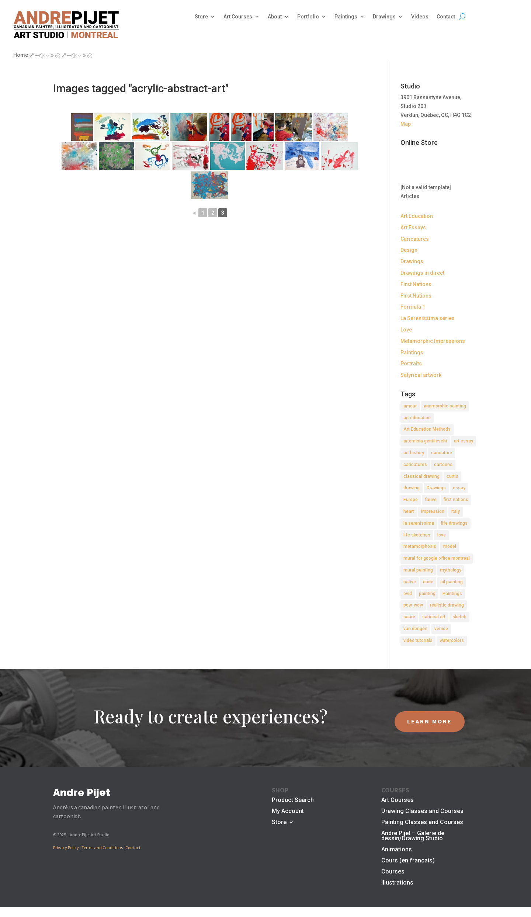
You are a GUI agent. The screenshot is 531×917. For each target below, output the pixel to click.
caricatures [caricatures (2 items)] (415, 464)
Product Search (293, 800)
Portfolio (308, 17)
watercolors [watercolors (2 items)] (452, 640)
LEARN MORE (429, 721)
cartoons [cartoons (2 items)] (443, 464)
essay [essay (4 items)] (459, 487)
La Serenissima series (427, 318)
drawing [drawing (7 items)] (411, 487)
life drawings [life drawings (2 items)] (454, 523)
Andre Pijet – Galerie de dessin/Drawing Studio (412, 836)
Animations (396, 850)
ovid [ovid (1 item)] (407, 593)
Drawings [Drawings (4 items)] (436, 487)
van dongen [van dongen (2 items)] (415, 628)
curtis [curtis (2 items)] (452, 476)
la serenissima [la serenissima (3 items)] (418, 523)
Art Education (416, 216)
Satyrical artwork (420, 375)
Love (406, 330)
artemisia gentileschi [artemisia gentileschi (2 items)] (425, 441)
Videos (419, 17)
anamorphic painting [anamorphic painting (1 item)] (445, 406)
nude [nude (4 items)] (428, 581)
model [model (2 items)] (449, 546)
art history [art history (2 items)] (413, 452)
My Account (288, 811)
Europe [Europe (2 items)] (410, 499)
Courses (393, 872)
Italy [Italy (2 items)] (455, 511)
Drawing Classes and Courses (422, 811)
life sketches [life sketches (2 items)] (416, 535)
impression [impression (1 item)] (432, 511)
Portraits (411, 364)
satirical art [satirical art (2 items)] (433, 616)
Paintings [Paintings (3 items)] (452, 593)
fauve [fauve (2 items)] (431, 499)
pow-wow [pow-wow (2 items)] (413, 605)
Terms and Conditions (102, 847)
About (275, 17)
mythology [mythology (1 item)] (450, 570)
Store (201, 17)
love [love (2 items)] (441, 535)
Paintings (345, 17)
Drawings (384, 17)
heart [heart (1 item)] (408, 511)
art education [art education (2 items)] (417, 417)
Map (405, 124)
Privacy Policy (66, 847)
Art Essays (413, 227)
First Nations (415, 284)
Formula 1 (412, 307)
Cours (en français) (408, 861)
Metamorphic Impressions (432, 341)
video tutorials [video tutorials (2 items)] (418, 640)
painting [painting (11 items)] (427, 593)
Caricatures (414, 239)
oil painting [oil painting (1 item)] (451, 581)
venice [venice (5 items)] (441, 628)
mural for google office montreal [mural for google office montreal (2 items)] (436, 558)
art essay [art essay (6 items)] (463, 441)
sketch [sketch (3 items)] (459, 616)
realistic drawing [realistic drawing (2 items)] (447, 605)
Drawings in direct (422, 273)
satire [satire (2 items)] (409, 616)
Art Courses (237, 17)
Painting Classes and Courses (422, 823)
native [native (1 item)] (409, 581)
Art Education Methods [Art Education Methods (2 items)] (427, 429)
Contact (446, 17)
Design (408, 250)
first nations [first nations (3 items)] (456, 499)
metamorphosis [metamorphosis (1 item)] (419, 546)
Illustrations (397, 883)
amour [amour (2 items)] (410, 406)
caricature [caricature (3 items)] (441, 452)
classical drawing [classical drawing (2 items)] (421, 476)
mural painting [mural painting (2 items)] (418, 570)
